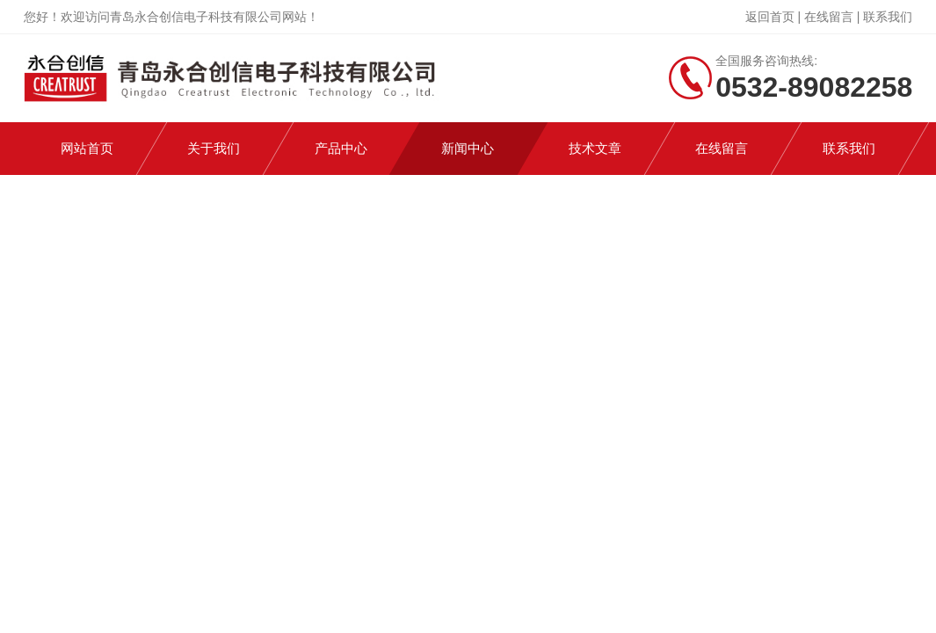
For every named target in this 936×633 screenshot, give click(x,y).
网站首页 (87, 148)
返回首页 (770, 17)
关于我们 (213, 148)
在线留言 (828, 17)
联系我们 (887, 17)
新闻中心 (467, 148)
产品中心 (341, 148)
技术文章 (595, 148)
